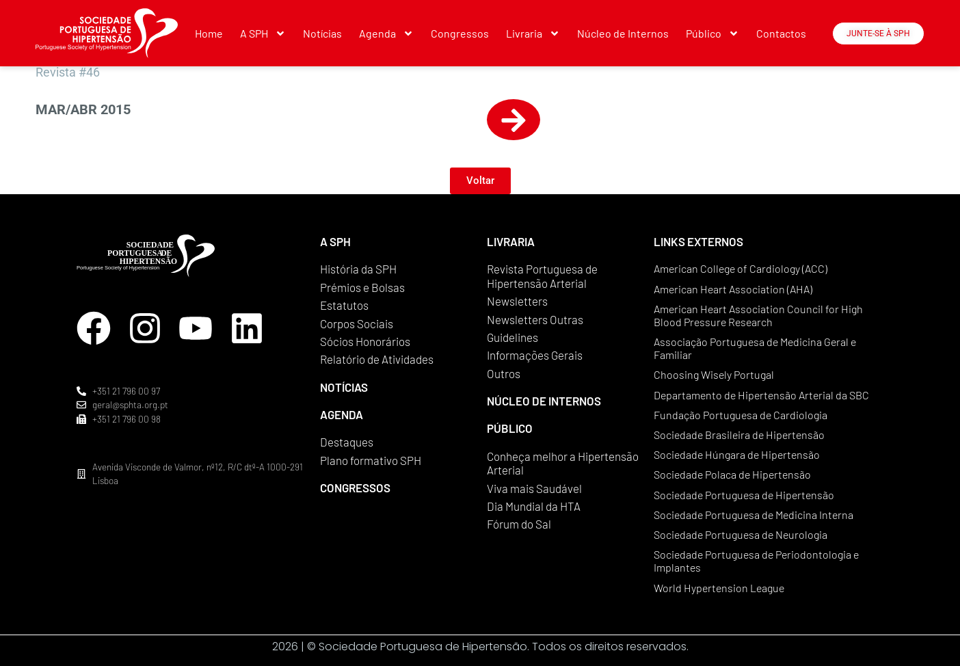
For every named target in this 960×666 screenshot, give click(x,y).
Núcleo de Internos (623, 33)
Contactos (781, 33)
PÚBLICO (510, 428)
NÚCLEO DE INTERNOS (544, 401)
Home (209, 33)
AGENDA (341, 414)
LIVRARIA (511, 241)
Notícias (322, 33)
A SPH (263, 33)
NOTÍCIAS (344, 387)
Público (712, 33)
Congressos (460, 33)
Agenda (386, 33)
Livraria (533, 33)
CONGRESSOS (355, 487)
